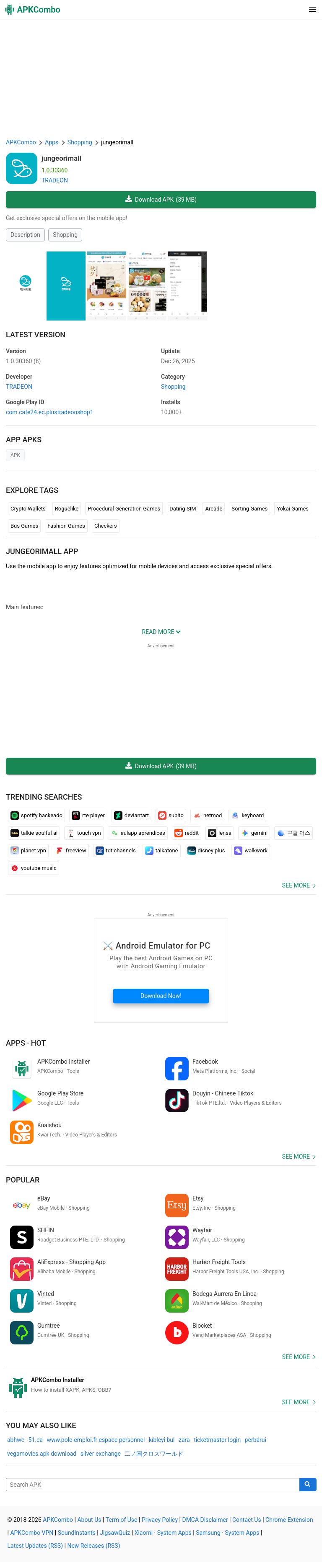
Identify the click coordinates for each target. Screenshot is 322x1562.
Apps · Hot (26, 1043)
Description (25, 234)
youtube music (33, 868)
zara (184, 1439)
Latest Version (35, 334)
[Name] (153, 1484)
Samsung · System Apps (227, 1532)
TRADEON (55, 180)
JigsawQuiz (115, 1532)
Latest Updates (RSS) (35, 1545)
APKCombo (21, 142)
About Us (89, 1519)
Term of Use (122, 1519)
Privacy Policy (160, 1519)
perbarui (255, 1439)
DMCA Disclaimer (205, 1519)
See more (296, 885)
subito (171, 815)
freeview (70, 850)
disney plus (206, 850)
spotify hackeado (36, 815)
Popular (22, 1179)
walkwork (250, 850)
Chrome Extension (289, 1519)
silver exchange (100, 1453)
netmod (207, 815)
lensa (219, 833)
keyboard (247, 815)
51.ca (36, 1439)
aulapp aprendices (137, 833)
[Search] (308, 1484)
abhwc (15, 1439)
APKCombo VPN (31, 1532)
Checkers (105, 526)
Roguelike (66, 508)
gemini (254, 833)
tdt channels (116, 850)
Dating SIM (182, 508)
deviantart (131, 815)
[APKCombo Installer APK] (161, 1385)
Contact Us (246, 1519)
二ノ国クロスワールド (154, 1453)
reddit (186, 833)
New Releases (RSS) (93, 1545)
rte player (88, 815)
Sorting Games (249, 508)
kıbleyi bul (162, 1439)
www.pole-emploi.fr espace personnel (96, 1439)
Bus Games (24, 526)
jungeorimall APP (42, 551)
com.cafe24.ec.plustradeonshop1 (49, 412)
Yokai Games (293, 508)
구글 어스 (293, 833)
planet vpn (28, 850)
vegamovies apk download (41, 1453)
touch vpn (84, 833)
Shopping (65, 234)
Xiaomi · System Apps (163, 1532)
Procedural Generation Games (124, 508)
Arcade (213, 508)
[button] (295, 9)
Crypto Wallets (28, 508)
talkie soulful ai (33, 833)
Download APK (161, 199)
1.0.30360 (23, 361)
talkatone (161, 850)
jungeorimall (61, 158)
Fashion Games (66, 526)
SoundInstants (77, 1532)
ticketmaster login (217, 1439)
